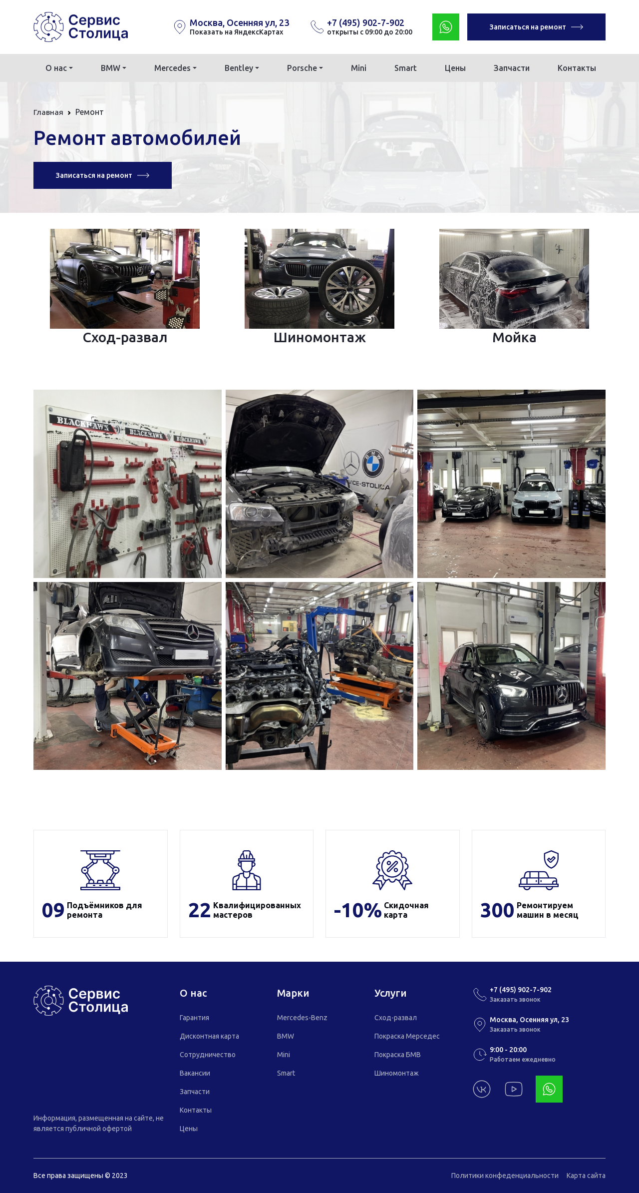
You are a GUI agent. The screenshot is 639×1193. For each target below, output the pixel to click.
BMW (110, 67)
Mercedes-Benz (302, 1018)
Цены (455, 67)
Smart (405, 67)
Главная (48, 111)
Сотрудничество (208, 1055)
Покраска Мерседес (407, 1036)
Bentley (239, 67)
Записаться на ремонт (536, 27)
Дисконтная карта (209, 1036)
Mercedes (172, 67)
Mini (358, 67)
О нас (56, 67)
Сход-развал (395, 1018)
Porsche (302, 67)
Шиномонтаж (396, 1073)
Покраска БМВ (397, 1055)
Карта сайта (586, 1176)
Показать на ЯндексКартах (236, 32)
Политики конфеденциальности (505, 1176)
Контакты (577, 67)
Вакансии (195, 1073)
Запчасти (512, 67)
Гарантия (194, 1018)
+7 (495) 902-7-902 (365, 22)
